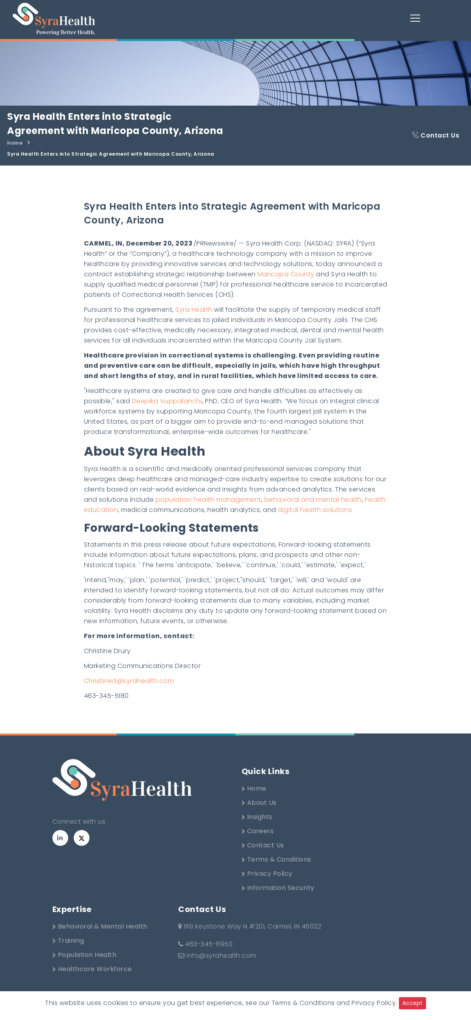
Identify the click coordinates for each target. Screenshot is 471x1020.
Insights (257, 816)
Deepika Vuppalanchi (167, 401)
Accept (412, 1003)
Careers (258, 831)
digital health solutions (315, 509)
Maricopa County (286, 274)
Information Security (278, 887)
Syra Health (193, 309)
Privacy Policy (267, 873)
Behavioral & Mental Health (99, 926)
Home (14, 143)
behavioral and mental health (313, 499)
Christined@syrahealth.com (129, 680)
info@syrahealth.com (217, 955)
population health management (208, 499)
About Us (259, 802)
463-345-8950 (205, 944)
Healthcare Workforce (92, 968)
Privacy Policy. (374, 1002)
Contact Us (435, 135)
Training (68, 940)
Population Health (84, 954)
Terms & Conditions (276, 859)
